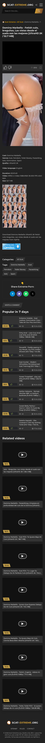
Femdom (7, 269)
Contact (30, 729)
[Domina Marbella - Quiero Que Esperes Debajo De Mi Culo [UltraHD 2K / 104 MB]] (22, 593)
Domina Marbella (18, 265)
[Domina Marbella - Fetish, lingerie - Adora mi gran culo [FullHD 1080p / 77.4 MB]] (22, 661)
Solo (5, 274)
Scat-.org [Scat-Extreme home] (20, 4)
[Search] (39, 11)
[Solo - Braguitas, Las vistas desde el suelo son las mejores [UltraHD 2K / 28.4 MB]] (22, 458)
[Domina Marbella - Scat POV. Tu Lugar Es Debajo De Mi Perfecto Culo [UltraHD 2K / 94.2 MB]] (22, 559)
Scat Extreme (10, 22)
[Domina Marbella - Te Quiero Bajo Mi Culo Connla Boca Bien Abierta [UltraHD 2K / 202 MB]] (22, 627)
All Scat (20, 22)
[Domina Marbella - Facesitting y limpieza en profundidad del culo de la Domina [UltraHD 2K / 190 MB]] (22, 492)
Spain (13, 274)
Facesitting (33, 269)
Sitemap (14, 729)
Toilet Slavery (20, 269)
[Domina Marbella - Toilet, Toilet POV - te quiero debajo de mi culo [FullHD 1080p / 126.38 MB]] (22, 694)
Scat (30, 265)
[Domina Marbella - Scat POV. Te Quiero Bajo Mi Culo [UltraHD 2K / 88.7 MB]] (22, 525)
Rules (22, 729)
